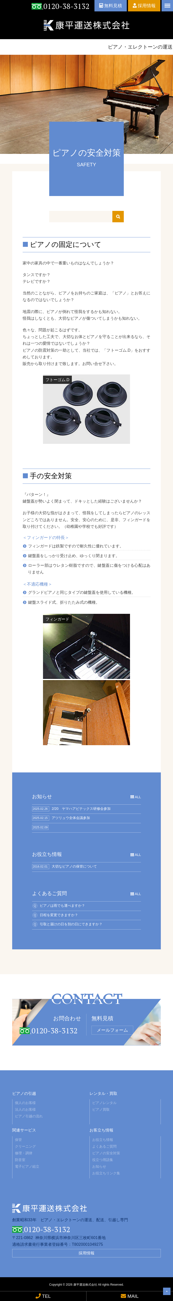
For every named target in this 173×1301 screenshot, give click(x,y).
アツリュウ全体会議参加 (71, 818)
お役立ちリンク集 (106, 1173)
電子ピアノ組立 (27, 1166)
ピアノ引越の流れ (29, 1116)
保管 (18, 1140)
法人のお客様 (25, 1109)
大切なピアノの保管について (74, 866)
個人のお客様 (25, 1103)
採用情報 (144, 5)
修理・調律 (23, 1153)
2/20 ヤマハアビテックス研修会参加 (81, 809)
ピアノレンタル (104, 1103)
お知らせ (99, 1166)
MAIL (129, 1296)
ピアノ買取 (101, 1109)
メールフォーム (112, 1030)
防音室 (20, 1160)
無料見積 (110, 5)
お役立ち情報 (102, 1140)
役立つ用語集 (102, 1160)
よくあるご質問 (104, 1146)
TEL (43, 1296)
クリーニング (25, 1146)
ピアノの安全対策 (106, 1153)
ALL (135, 797)
